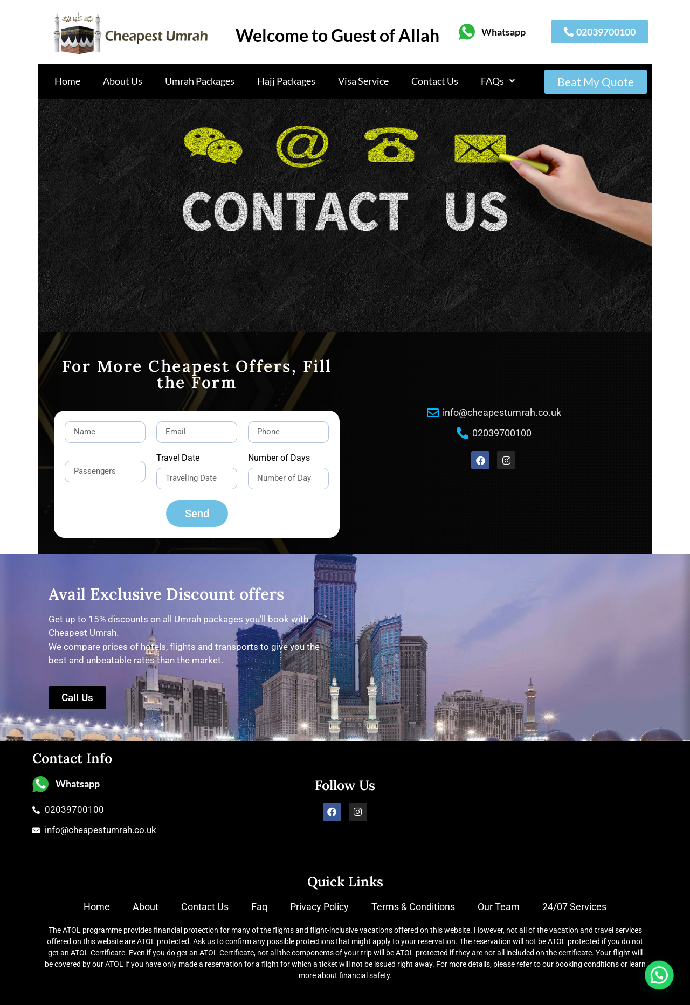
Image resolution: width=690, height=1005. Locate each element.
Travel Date (177, 458)
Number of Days (279, 458)
